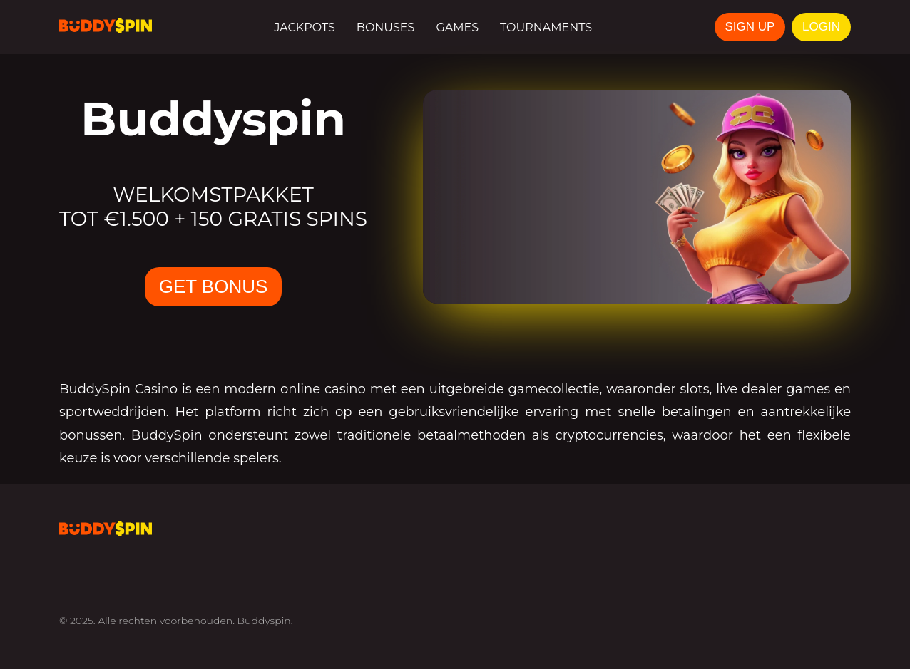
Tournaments (546, 27)
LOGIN (821, 26)
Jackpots (304, 27)
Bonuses (386, 27)
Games (457, 27)
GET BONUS (213, 286)
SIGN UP (750, 26)
